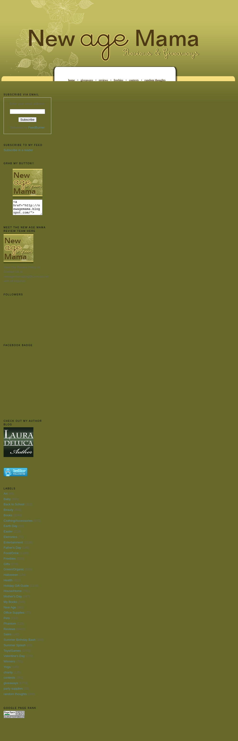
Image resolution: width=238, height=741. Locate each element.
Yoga (7, 669)
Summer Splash (15, 648)
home (71, 80)
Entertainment (13, 545)
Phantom (10, 626)
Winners (9, 664)
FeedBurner (36, 127)
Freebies (10, 561)
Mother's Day (13, 599)
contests (134, 80)
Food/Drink (11, 556)
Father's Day (12, 550)
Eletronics (10, 540)
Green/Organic (14, 572)
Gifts (7, 567)
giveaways (87, 80)
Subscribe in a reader (18, 150)
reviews (103, 80)
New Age (10, 610)
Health (8, 583)
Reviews (9, 632)
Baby (7, 502)
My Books (10, 605)
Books (8, 518)
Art (6, 496)
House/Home (13, 594)
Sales (7, 637)
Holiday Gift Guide (16, 588)
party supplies (13, 691)
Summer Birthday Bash (20, 642)
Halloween (11, 577)
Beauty (8, 512)
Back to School (14, 507)
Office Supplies (14, 615)
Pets (7, 621)
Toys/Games (12, 653)
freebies (118, 80)
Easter (8, 534)
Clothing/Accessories (18, 523)
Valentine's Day (14, 659)
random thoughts (155, 80)
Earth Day (10, 529)
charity (8, 675)
